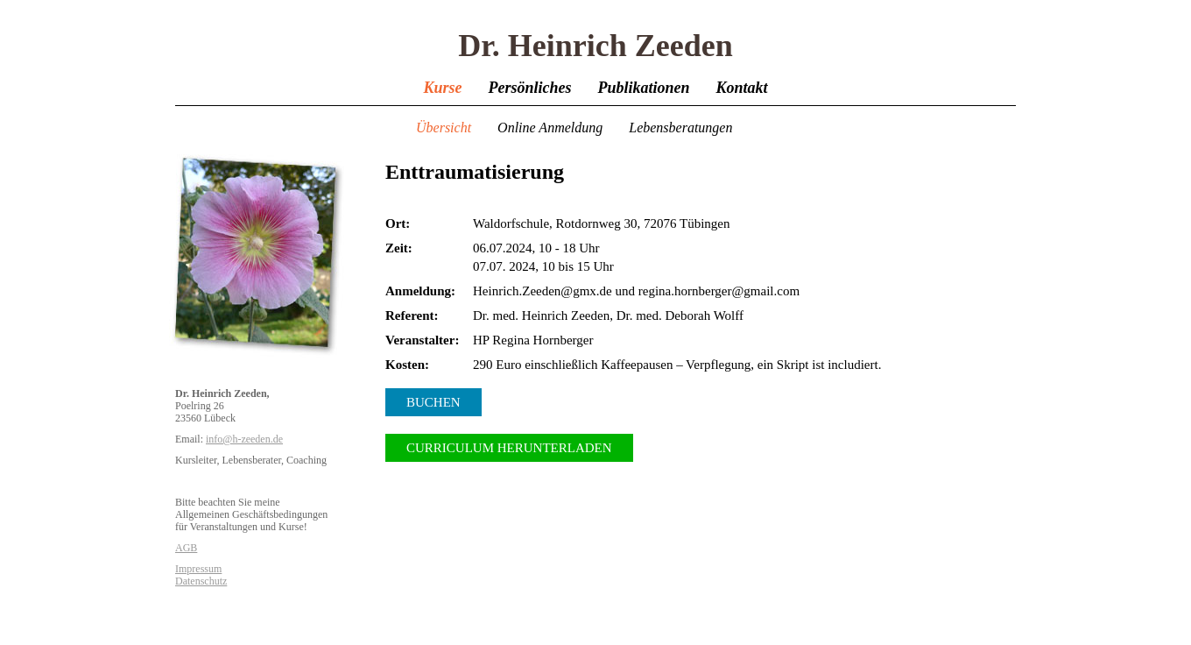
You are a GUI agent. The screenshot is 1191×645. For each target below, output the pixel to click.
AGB (186, 548)
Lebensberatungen (680, 127)
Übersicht (443, 127)
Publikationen (643, 87)
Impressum (198, 569)
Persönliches (529, 87)
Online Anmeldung (550, 127)
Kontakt (742, 87)
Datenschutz (201, 581)
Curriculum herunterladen (509, 448)
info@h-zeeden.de (244, 439)
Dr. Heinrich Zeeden (595, 45)
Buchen (433, 402)
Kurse (442, 87)
